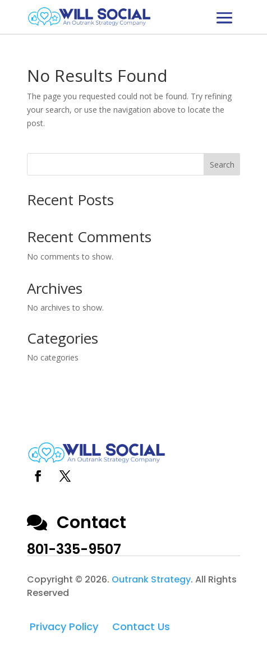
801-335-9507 (74, 549)
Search (222, 164)
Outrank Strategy (151, 579)
